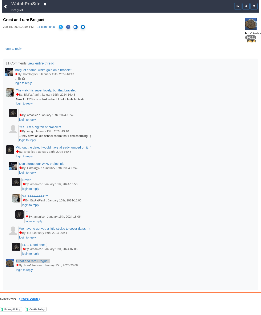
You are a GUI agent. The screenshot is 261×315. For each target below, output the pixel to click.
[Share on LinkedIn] (75, 27)
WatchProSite (25, 3)
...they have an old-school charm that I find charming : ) (55, 136)
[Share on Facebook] (68, 27)
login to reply (13, 48)
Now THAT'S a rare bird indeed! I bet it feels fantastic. (51, 99)
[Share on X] (61, 27)
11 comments (46, 26)
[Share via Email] (83, 27)
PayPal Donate (29, 298)
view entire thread (41, 63)
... (20, 78)
